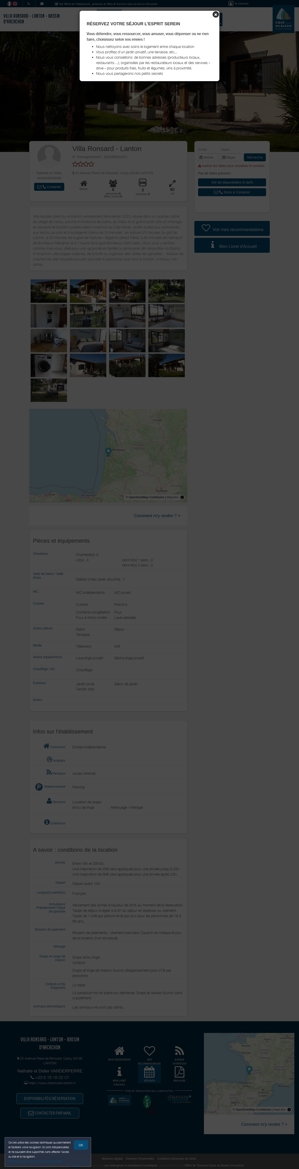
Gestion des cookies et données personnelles (35, 1161)
